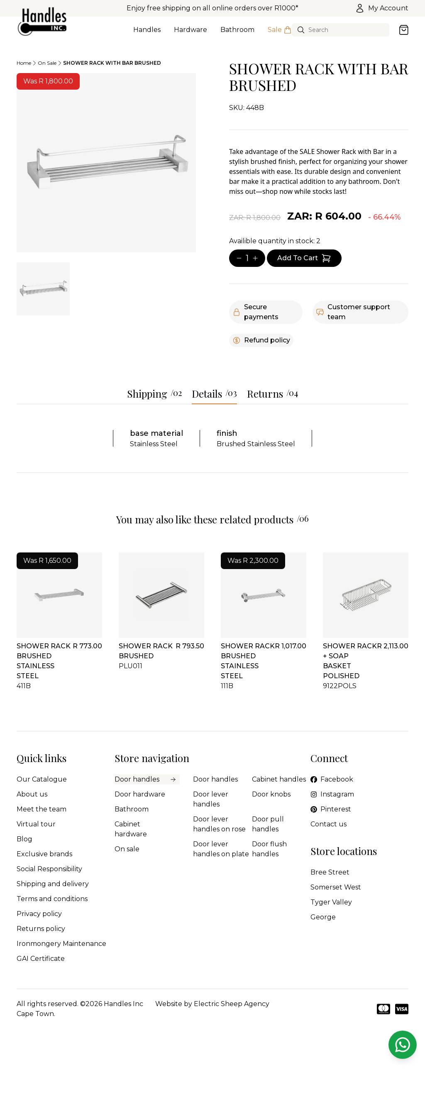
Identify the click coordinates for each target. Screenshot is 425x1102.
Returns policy (41, 929)
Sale (280, 34)
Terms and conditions (52, 899)
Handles (147, 34)
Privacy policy (39, 914)
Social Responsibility (49, 869)
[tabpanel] (106, 162)
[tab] (43, 288)
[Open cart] (403, 30)
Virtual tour (36, 824)
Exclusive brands (44, 854)
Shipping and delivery (53, 884)
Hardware (190, 34)
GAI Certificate (41, 959)
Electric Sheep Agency (231, 1004)
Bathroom (237, 34)
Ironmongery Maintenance (61, 944)
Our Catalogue (42, 779)
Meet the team (41, 809)
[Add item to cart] (304, 258)
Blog (24, 839)
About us (32, 794)
